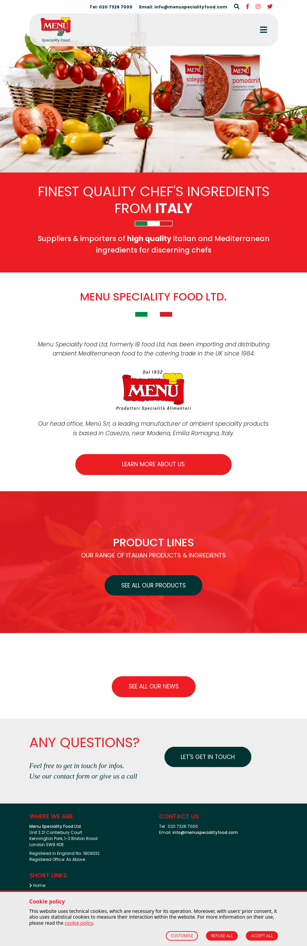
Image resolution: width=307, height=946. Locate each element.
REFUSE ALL (222, 936)
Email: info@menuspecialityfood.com (183, 7)
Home (37, 885)
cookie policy (79, 923)
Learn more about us (153, 464)
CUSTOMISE (182, 936)
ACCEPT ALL (262, 936)
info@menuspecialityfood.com (205, 832)
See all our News (154, 686)
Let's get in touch (208, 757)
